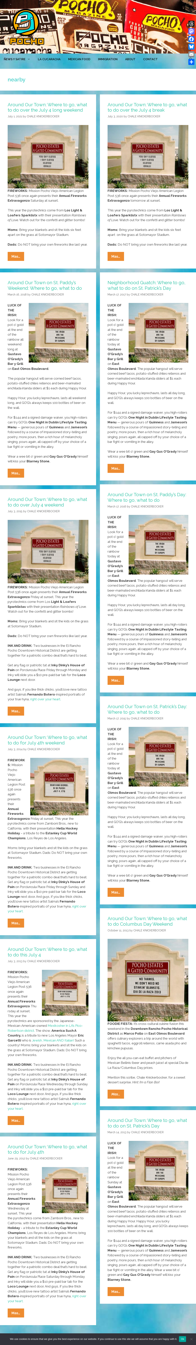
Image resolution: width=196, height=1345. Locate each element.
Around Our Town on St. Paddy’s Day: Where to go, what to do (147, 497)
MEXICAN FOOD (79, 59)
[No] (191, 1339)
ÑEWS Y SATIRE (19, 59)
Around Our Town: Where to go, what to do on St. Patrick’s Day (147, 1123)
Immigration (108, 59)
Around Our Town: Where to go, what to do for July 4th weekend (47, 740)
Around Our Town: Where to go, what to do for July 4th (47, 1149)
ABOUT (130, 59)
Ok (182, 1339)
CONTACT (150, 59)
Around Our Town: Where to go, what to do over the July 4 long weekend (47, 107)
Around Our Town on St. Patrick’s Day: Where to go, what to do (147, 709)
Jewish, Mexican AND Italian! (53, 1040)
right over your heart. (45, 699)
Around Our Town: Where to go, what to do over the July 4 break (147, 107)
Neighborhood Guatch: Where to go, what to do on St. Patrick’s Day (146, 285)
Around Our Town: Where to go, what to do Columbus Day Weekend (147, 921)
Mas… (17, 257)
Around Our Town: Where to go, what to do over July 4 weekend (47, 502)
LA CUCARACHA (49, 59)
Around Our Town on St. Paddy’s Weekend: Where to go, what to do (45, 285)
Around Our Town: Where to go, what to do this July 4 (47, 952)
